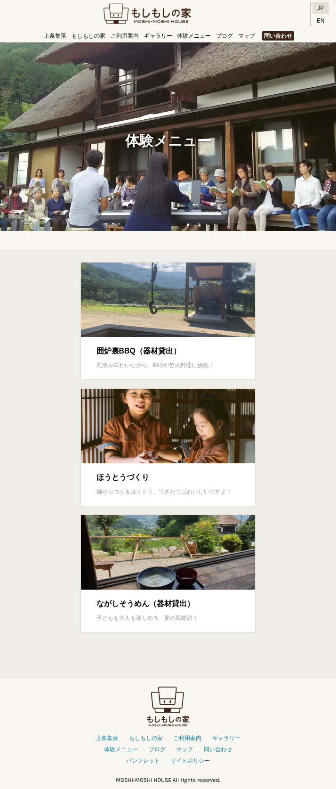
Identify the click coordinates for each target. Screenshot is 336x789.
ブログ (224, 36)
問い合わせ (278, 36)
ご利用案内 (125, 36)
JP (321, 8)
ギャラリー (158, 36)
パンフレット (143, 760)
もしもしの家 (147, 14)
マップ (246, 36)
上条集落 (55, 36)
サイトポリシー (190, 760)
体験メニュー (194, 36)
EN (321, 20)
